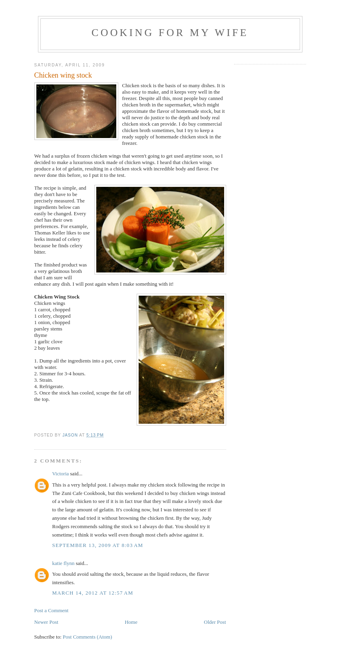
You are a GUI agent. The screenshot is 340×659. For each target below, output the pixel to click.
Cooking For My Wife (170, 32)
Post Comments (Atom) (87, 637)
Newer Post (46, 622)
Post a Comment (51, 610)
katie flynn (63, 563)
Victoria (60, 474)
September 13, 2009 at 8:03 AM (97, 545)
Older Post (215, 622)
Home (131, 622)
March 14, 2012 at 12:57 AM (92, 593)
